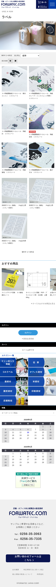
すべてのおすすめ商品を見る (43, 304)
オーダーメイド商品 (9, 413)
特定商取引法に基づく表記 (34, 570)
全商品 (4, 11)
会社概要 (15, 570)
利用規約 (40, 574)
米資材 (11, 11)
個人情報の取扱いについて (22, 574)
